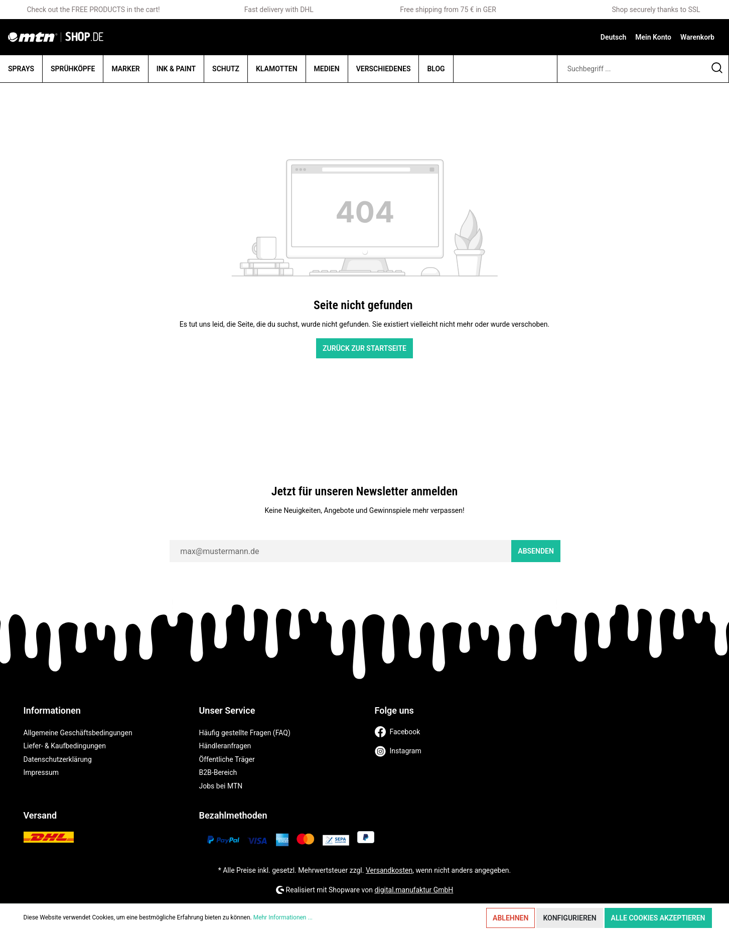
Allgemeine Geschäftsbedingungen (78, 733)
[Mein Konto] (653, 37)
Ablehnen (510, 918)
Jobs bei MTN (221, 786)
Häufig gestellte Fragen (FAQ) (244, 733)
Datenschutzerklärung (58, 759)
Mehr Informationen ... (283, 917)
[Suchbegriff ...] (631, 68)
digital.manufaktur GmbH (413, 890)
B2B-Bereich (218, 772)
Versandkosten (389, 870)
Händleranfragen (225, 746)
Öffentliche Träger (227, 759)
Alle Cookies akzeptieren (658, 918)
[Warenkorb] (697, 37)
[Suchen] (717, 68)
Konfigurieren (569, 918)
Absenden (536, 551)
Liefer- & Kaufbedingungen (65, 746)
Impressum (41, 772)
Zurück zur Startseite (364, 348)
